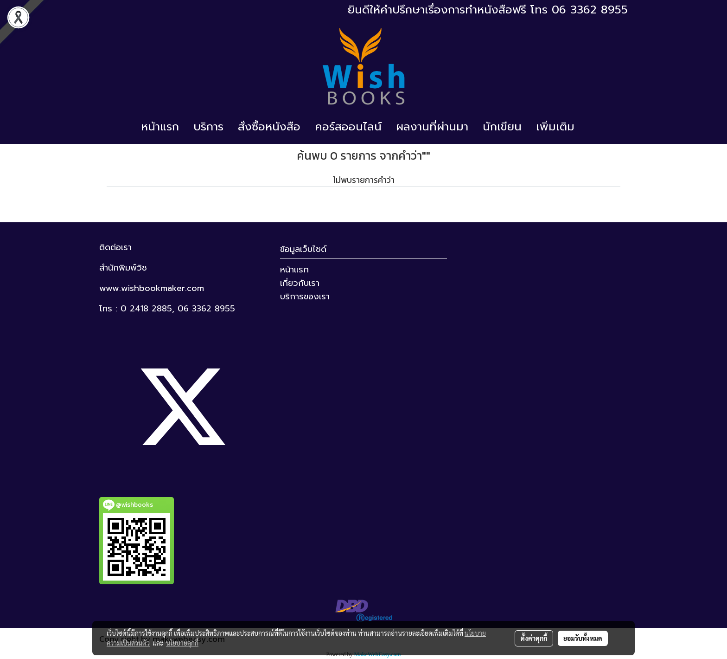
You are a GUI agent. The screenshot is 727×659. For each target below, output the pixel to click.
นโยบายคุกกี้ (182, 643)
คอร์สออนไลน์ (348, 126)
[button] (589, 126)
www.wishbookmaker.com (151, 288)
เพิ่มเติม (555, 126)
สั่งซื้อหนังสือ (269, 126)
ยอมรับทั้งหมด (582, 638)
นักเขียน (502, 126)
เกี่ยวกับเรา (299, 283)
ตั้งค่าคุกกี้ (534, 638)
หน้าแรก (160, 126)
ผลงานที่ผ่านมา (432, 126)
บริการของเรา (305, 296)
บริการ (208, 126)
